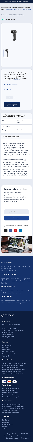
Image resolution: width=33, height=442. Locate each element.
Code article (5, 15)
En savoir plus (15, 80)
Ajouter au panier (12, 105)
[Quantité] (9, 97)
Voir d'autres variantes (11, 85)
